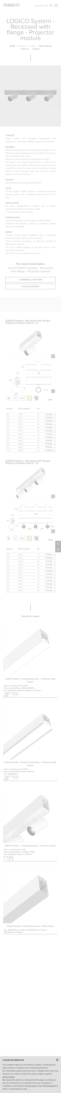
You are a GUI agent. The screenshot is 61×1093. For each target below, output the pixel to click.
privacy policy (8, 1076)
